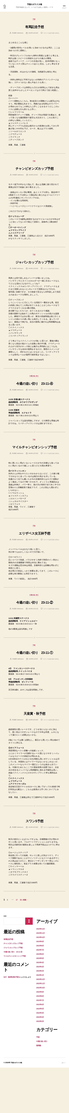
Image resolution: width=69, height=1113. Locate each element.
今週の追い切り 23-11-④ (34, 401)
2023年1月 (40, 1020)
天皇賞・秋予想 (34, 757)
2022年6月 (40, 1050)
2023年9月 (40, 987)
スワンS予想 (34, 865)
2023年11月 (40, 978)
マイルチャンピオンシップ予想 (34, 472)
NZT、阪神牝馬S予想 (11, 1022)
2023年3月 (40, 1012)
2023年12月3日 (33, 182)
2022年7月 (40, 1046)
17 (20, 945)
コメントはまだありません (51, 34)
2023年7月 (40, 995)
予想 (34, 20)
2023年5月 (40, 1004)
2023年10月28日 (33, 872)
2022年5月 (40, 1054)
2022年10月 (40, 1033)
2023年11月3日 (33, 702)
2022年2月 (40, 1067)
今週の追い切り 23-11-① (34, 692)
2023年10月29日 (33, 764)
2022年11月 (40, 1029)
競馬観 (38, 1091)
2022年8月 (40, 1041)
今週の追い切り (34, 391)
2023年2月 (40, 1016)
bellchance (19, 34)
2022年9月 (40, 1037)
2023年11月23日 (33, 412)
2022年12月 (40, 1025)
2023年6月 (40, 999)
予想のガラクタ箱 (34, 4)
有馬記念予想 (34, 27)
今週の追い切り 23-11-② (34, 635)
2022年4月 (40, 1058)
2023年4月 (40, 1008)
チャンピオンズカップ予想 (34, 172)
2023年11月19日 (33, 482)
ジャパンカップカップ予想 (34, 273)
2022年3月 (40, 1062)
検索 (5, 961)
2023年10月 (40, 983)
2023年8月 (40, 991)
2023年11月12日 (33, 569)
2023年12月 (40, 974)
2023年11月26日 (33, 283)
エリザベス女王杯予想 (34, 562)
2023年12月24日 (33, 34)
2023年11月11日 (33, 645)
